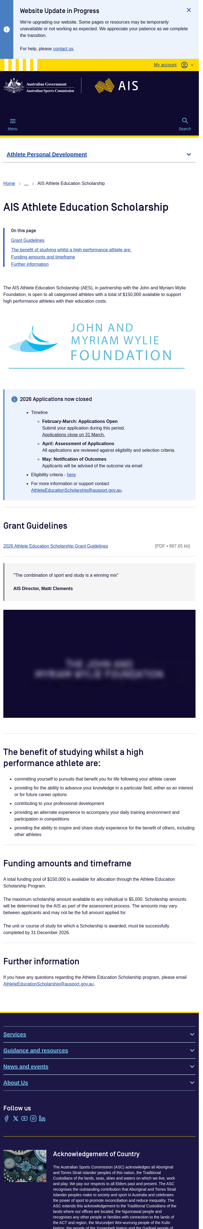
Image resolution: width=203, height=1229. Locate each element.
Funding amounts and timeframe (43, 257)
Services (99, 1034)
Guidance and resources (99, 1050)
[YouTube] (24, 1119)
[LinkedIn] (42, 1119)
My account (165, 64)
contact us (63, 48)
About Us (99, 1082)
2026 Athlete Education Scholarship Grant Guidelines (55, 546)
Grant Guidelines (27, 240)
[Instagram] (33, 1119)
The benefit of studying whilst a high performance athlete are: (71, 249)
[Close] (189, 10)
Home (9, 183)
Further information (30, 264)
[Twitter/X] (15, 1119)
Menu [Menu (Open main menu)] (12, 124)
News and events (99, 1066)
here (71, 474)
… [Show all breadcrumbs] (26, 183)
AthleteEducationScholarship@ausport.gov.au (76, 490)
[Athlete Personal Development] (99, 154)
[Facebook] (6, 1119)
